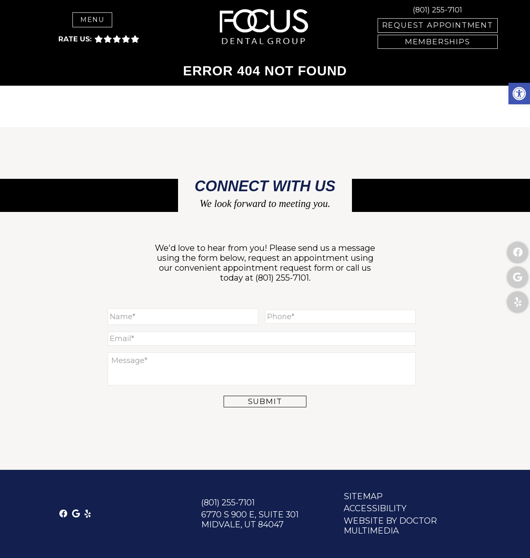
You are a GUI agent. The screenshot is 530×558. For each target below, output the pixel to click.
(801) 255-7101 (437, 9)
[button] (519, 93)
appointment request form (278, 268)
